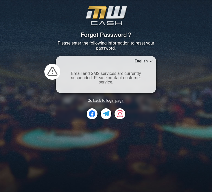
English (144, 61)
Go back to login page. (106, 100)
